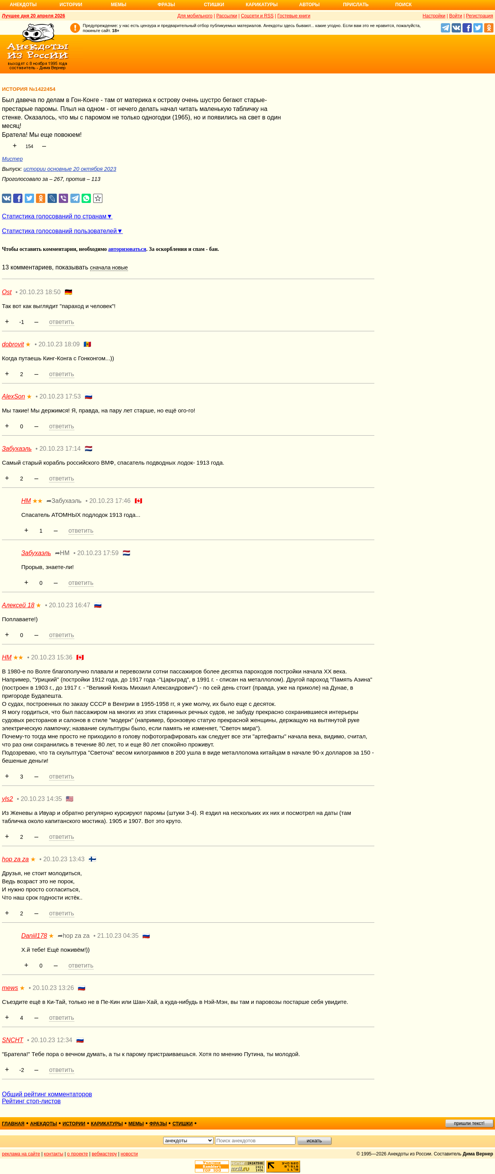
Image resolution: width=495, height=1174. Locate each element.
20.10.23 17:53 (60, 396)
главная (13, 1123)
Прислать (356, 4)
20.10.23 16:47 (69, 605)
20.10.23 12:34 (51, 1040)
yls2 (7, 799)
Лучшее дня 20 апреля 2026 (33, 16)
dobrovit (13, 344)
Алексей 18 (18, 605)
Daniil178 (34, 935)
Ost (7, 292)
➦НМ (62, 553)
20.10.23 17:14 (60, 448)
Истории (71, 4)
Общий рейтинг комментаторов (47, 1094)
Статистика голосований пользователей (59, 231)
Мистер (12, 159)
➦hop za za (73, 935)
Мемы (118, 4)
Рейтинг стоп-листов (31, 1101)
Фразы (166, 4)
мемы (136, 1123)
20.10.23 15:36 (51, 657)
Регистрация (479, 16)
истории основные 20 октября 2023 (70, 169)
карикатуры (107, 1123)
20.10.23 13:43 (64, 859)
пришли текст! (469, 1123)
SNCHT (12, 1040)
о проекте (77, 1154)
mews (10, 988)
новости (129, 1154)
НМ (26, 501)
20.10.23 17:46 (110, 501)
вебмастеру (104, 1154)
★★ (37, 501)
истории (74, 1123)
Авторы (309, 4)
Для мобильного (195, 16)
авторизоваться (127, 249)
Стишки (214, 4)
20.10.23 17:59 (98, 553)
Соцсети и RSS (257, 16)
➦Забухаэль (64, 501)
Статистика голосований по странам (54, 216)
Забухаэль (17, 448)
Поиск (403, 4)
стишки (182, 1123)
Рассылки (226, 16)
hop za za (15, 859)
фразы (158, 1123)
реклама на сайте (21, 1154)
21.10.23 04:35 (118, 935)
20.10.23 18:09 (59, 344)
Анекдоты (23, 4)
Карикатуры (262, 4)
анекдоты (43, 1123)
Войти (455, 16)
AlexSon (13, 396)
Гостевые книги (293, 16)
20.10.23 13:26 (53, 988)
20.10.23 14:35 (41, 799)
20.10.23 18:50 (40, 292)
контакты (53, 1154)
